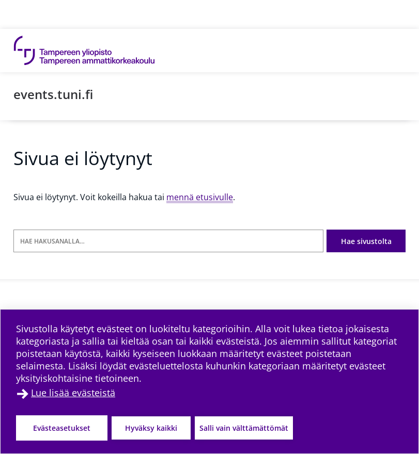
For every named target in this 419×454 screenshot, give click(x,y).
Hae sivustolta (366, 241)
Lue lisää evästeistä (73, 392)
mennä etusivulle (199, 197)
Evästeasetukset (61, 428)
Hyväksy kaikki (151, 428)
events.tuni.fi (53, 94)
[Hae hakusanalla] (168, 241)
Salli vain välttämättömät (243, 428)
